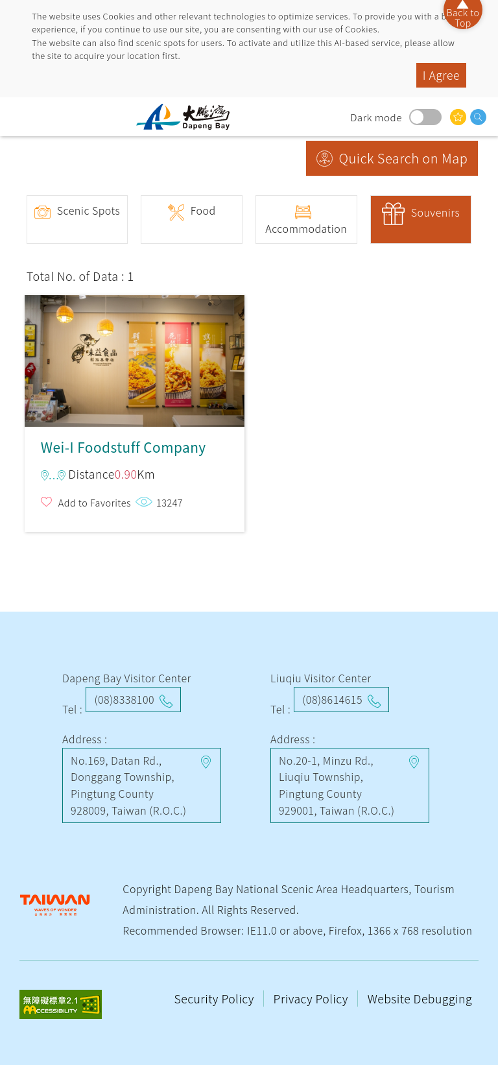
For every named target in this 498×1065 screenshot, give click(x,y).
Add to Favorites (94, 502)
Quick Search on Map (403, 158)
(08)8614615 (332, 699)
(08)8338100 (124, 699)
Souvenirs (435, 212)
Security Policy (215, 998)
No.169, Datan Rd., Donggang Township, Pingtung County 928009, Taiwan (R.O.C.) (129, 785)
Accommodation (306, 228)
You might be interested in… (458, 117)
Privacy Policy (312, 998)
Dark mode (425, 117)
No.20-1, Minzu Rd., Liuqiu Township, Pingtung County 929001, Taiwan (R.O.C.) (337, 785)
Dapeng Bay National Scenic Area (188, 117)
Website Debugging (420, 998)
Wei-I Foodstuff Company (134, 355)
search (478, 117)
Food (203, 210)
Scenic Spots (89, 210)
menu (23, 117)
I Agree (441, 75)
